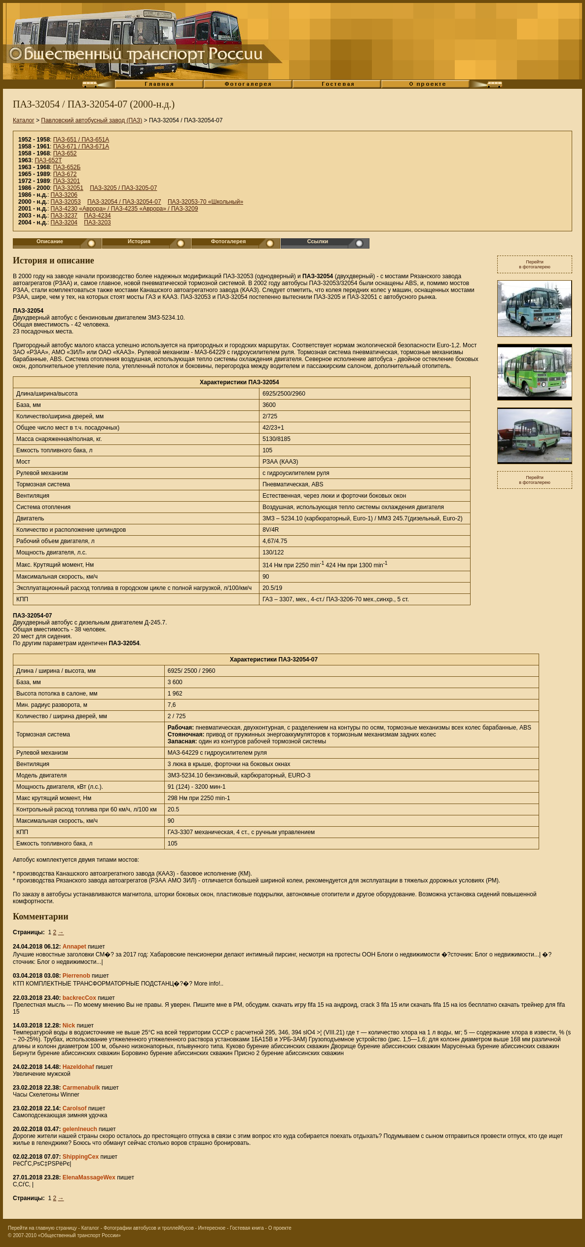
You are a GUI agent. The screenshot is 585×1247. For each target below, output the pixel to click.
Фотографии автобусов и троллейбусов (149, 1228)
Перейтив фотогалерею (534, 264)
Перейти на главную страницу (42, 1228)
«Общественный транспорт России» (79, 1235)
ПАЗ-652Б (67, 167)
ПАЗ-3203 (97, 222)
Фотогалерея (228, 241)
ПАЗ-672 (65, 174)
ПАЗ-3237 (64, 215)
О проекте (280, 1228)
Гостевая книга (247, 1228)
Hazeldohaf (78, 1067)
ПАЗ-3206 (64, 194)
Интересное (212, 1228)
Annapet (74, 946)
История (139, 241)
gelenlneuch (80, 1129)
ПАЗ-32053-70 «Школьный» (205, 201)
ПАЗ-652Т (48, 160)
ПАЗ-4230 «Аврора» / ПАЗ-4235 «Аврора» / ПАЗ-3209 (124, 208)
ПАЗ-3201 (66, 181)
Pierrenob (76, 975)
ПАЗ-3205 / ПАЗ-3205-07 (123, 187)
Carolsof (75, 1108)
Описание (50, 241)
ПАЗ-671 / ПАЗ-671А (81, 146)
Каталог (24, 120)
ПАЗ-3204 (64, 222)
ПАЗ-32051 (68, 187)
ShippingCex (81, 1156)
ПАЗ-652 (65, 153)
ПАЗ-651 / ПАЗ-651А (81, 139)
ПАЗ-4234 (97, 215)
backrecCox (79, 997)
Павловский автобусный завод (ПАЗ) (91, 120)
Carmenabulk (81, 1087)
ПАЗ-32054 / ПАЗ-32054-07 (124, 201)
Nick (69, 1025)
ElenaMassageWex (89, 1177)
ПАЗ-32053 (66, 201)
